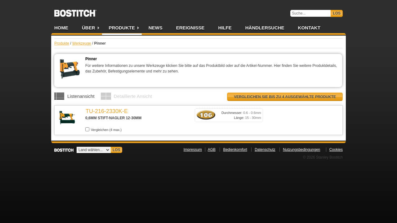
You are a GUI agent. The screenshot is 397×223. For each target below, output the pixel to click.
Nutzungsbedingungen (301, 149)
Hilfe (224, 27)
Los (337, 13)
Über (88, 27)
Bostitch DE (75, 11)
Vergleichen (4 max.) (103, 129)
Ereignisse (190, 27)
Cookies (336, 149)
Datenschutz (265, 149)
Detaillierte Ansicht (133, 96)
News (156, 27)
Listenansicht (81, 96)
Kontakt (309, 27)
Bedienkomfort (235, 149)
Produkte (122, 27)
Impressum (193, 149)
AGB (212, 149)
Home (61, 27)
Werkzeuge (81, 43)
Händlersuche (264, 27)
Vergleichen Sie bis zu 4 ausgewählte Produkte (285, 97)
